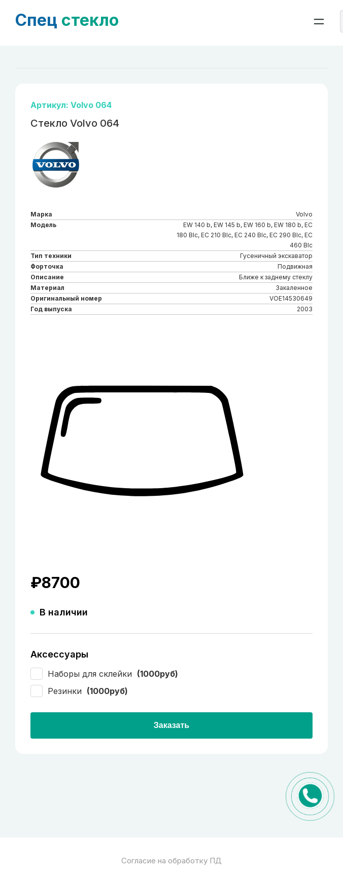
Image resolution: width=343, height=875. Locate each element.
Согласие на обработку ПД (171, 860)
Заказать (171, 725)
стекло (67, 20)
